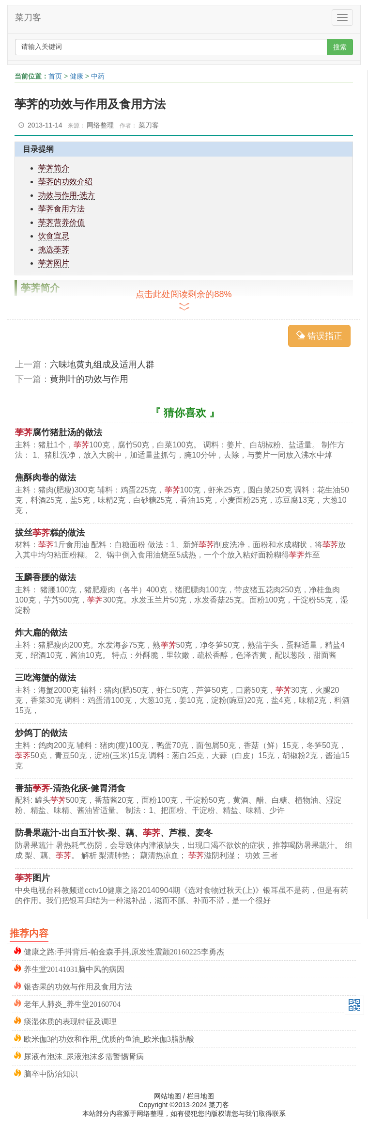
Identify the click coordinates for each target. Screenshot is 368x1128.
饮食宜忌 (53, 236)
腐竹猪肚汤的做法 (58, 432)
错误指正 (319, 336)
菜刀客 (28, 17)
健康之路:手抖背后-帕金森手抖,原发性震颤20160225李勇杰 (124, 950)
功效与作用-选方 (66, 195)
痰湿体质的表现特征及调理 (70, 1020)
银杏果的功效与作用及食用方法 (78, 985)
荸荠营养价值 (61, 222)
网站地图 (167, 1096)
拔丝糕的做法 (50, 533)
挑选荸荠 (53, 249)
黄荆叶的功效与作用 (89, 379)
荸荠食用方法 (61, 209)
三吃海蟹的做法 (45, 678)
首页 (55, 76)
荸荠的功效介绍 (65, 181)
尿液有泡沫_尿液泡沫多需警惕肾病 (84, 1055)
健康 (76, 76)
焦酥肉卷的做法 (45, 477)
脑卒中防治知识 (51, 1073)
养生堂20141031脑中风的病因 (74, 968)
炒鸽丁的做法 (41, 733)
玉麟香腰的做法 (45, 577)
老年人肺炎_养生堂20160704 (72, 1003)
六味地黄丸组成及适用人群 (102, 364)
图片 (32, 878)
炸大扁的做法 (41, 632)
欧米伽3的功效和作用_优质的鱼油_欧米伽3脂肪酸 (109, 1038)
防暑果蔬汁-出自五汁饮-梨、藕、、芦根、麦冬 (114, 833)
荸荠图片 (53, 263)
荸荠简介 (53, 168)
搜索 (340, 47)
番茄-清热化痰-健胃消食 (70, 788)
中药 (98, 76)
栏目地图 (200, 1096)
